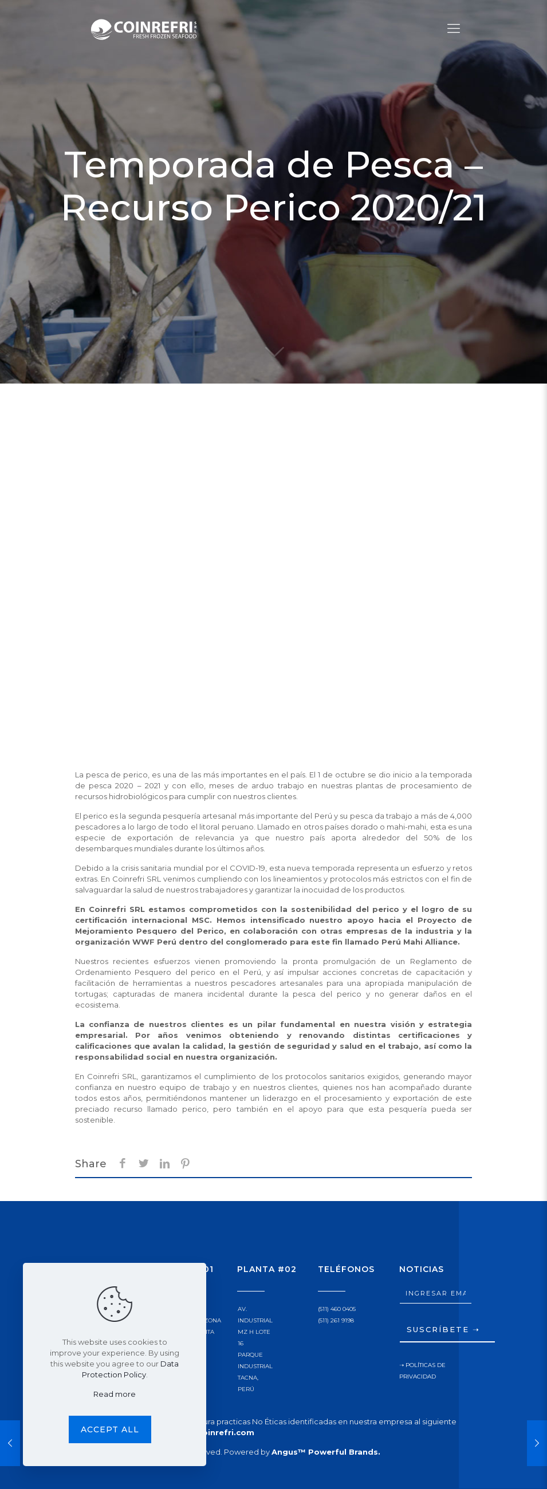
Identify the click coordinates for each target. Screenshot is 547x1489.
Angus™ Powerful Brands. (325, 1451)
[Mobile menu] (453, 28)
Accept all (110, 1429)
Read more (114, 1394)
